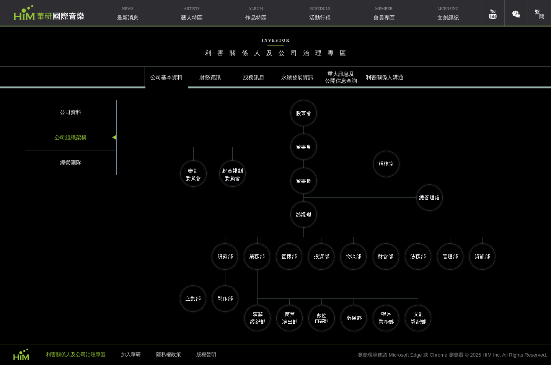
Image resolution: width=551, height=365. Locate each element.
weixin (516, 13)
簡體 (539, 13)
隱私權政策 (168, 354)
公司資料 (71, 112)
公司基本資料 (166, 77)
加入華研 (131, 354)
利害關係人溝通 (384, 77)
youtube (492, 13)
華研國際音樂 (48, 12)
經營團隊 (71, 163)
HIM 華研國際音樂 (21, 353)
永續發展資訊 (297, 77)
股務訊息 (253, 77)
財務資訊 (210, 77)
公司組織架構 (71, 137)
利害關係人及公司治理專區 (76, 354)
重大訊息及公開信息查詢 (341, 77)
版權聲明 (206, 354)
